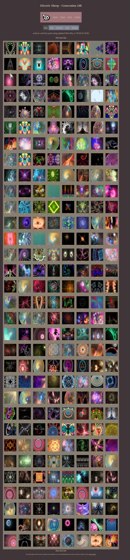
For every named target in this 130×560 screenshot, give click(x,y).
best (45, 28)
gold (67, 28)
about (55, 17)
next (61, 37)
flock (70, 17)
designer (59, 28)
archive (77, 17)
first (57, 37)
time (52, 28)
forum (62, 17)
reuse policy (92, 554)
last (64, 37)
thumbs (75, 28)
